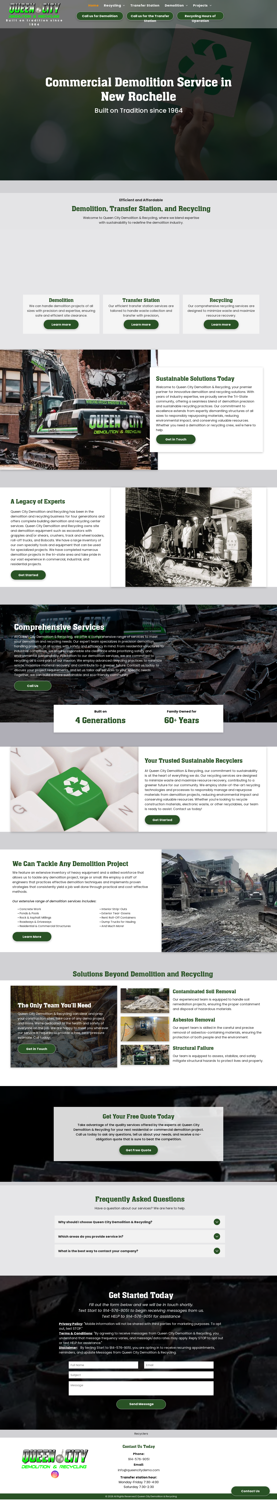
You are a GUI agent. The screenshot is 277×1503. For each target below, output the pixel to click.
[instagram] (55, 1474)
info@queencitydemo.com (139, 1470)
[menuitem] (93, 5)
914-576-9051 (138, 1459)
